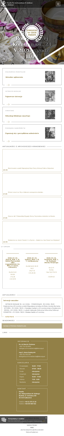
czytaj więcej (9, 316)
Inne (32, 427)
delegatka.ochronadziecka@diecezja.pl (32, 356)
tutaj (44, 421)
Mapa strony (32, 425)
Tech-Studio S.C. (32, 432)
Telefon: (27, 402)
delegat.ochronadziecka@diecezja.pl (31, 348)
